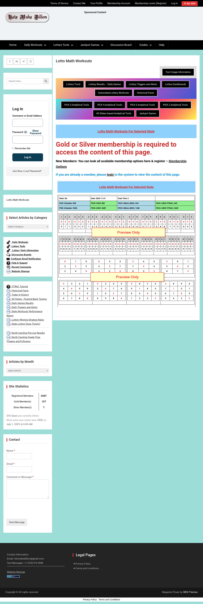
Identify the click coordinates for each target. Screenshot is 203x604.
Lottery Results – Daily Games (105, 84)
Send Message (17, 522)
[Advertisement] (142, 28)
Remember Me (21, 148)
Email (11, 463)
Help (161, 44)
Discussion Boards (19, 254)
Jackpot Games (89, 44)
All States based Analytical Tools (113, 113)
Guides (143, 44)
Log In (174, 3)
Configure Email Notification (24, 258)
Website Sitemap (18, 271)
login (110, 174)
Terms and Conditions (87, 568)
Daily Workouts (33, 44)
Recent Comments (19, 267)
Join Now (17, 171)
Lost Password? (32, 171)
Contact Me (79, 3)
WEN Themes (190, 592)
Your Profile (96, 3)
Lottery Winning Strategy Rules (25, 319)
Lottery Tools (61, 44)
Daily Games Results (20, 303)
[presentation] (31, 513)
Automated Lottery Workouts (113, 92)
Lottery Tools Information (23, 250)
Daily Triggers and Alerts (22, 307)
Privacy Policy (83, 563)
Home (12, 44)
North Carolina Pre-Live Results (26, 333)
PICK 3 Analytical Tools (76, 104)
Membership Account (118, 3)
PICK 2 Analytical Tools (175, 104)
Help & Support (17, 263)
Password (17, 132)
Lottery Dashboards (175, 84)
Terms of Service (59, 3)
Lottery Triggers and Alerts (143, 84)
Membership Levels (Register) (150, 3)
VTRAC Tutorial (17, 286)
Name (11, 450)
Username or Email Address (27, 115)
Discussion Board (121, 44)
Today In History (18, 294)
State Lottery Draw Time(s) (23, 324)
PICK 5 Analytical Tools (142, 104)
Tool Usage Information (178, 72)
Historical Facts (145, 92)
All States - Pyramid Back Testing (27, 299)
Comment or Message (20, 477)
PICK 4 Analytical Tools (109, 104)
